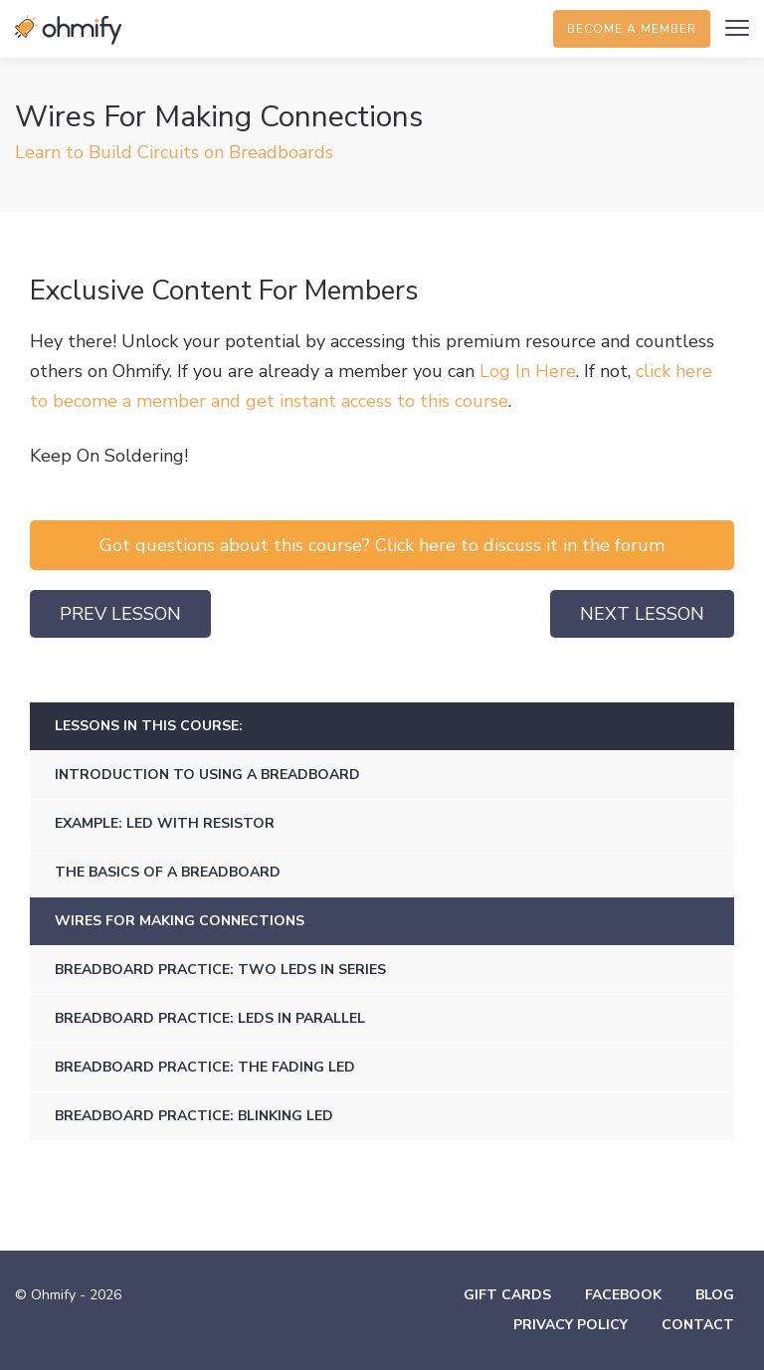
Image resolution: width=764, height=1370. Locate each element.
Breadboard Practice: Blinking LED (194, 1115)
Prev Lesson (120, 614)
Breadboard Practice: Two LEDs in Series (220, 969)
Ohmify (69, 30)
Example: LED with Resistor (165, 823)
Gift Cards (507, 1294)
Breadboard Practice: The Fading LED (205, 1067)
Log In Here (527, 371)
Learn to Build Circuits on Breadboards (174, 152)
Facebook (623, 1294)
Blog (714, 1294)
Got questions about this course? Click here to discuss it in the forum (382, 545)
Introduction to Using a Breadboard (207, 774)
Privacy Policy (570, 1324)
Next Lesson (642, 614)
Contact (698, 1324)
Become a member (631, 29)
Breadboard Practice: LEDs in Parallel (210, 1018)
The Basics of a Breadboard (168, 872)
